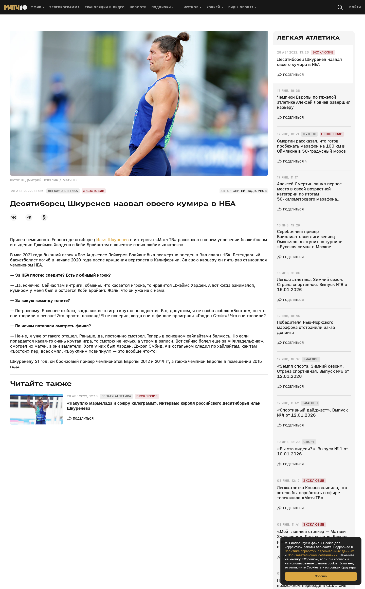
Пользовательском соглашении (313, 555)
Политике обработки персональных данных (319, 551)
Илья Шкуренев (112, 239)
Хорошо (321, 576)
